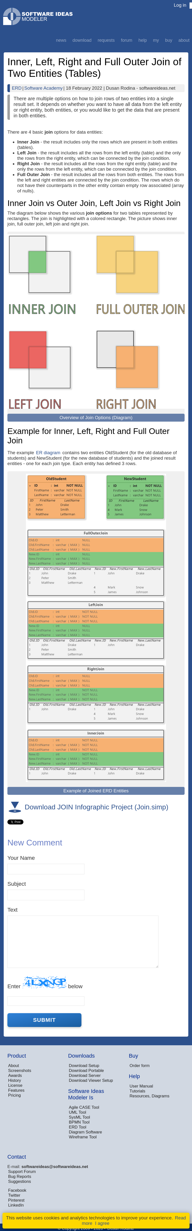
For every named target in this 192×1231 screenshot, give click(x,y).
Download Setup (84, 1065)
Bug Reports (19, 1176)
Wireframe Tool (83, 1137)
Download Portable (86, 1070)
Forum (126, 40)
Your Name (21, 858)
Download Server (85, 1075)
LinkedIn (16, 1205)
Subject (16, 884)
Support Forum (22, 1171)
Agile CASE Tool (84, 1107)
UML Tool (77, 1112)
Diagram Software (85, 1132)
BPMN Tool (79, 1122)
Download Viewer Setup (91, 1080)
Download (82, 40)
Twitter (14, 1195)
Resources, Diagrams (149, 1096)
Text (12, 910)
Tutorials (137, 1091)
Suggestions (19, 1181)
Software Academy (43, 88)
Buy (168, 40)
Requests (106, 40)
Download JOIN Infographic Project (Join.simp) (96, 807)
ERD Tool (77, 1127)
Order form (140, 1065)
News (61, 40)
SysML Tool (79, 1117)
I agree (102, 1223)
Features (16, 1090)
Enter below (44, 982)
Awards (15, 1075)
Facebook (17, 1190)
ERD (16, 88)
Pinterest (16, 1200)
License (15, 1085)
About (184, 40)
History (14, 1080)
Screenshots (19, 1070)
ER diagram (48, 452)
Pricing (14, 1095)
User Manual (141, 1086)
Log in (180, 5)
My (156, 40)
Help (142, 40)
